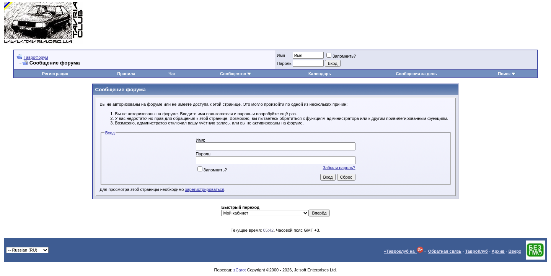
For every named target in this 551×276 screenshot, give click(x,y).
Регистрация (55, 73)
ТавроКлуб (476, 251)
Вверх (515, 251)
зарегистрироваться (204, 189)
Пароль (284, 63)
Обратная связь (444, 251)
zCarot (239, 270)
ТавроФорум (36, 57)
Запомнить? (341, 56)
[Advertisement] (408, 23)
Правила (126, 73)
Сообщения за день (416, 73)
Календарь (319, 73)
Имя (281, 55)
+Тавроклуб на (403, 251)
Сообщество (235, 73)
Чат (172, 73)
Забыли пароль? (339, 167)
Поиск (507, 73)
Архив (498, 251)
